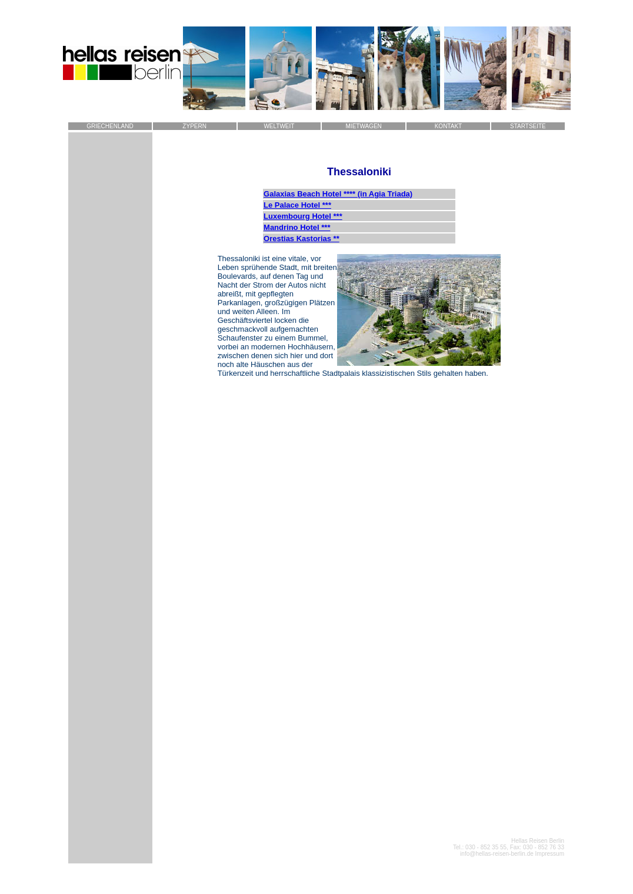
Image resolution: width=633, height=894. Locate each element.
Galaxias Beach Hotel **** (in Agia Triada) (338, 193)
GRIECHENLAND (109, 126)
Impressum (549, 853)
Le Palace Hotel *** (297, 205)
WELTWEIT (279, 126)
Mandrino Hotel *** (297, 227)
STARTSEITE (528, 126)
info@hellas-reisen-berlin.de (497, 853)
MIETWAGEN (364, 126)
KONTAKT (448, 126)
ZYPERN (194, 126)
